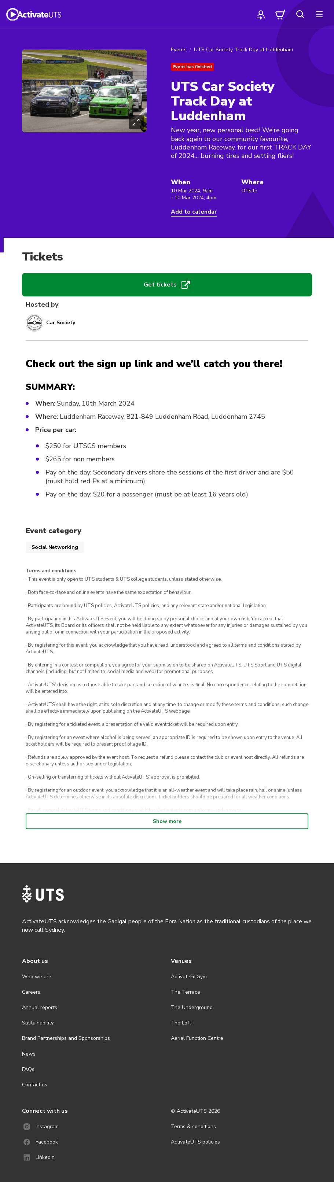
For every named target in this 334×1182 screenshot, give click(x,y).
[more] (319, 14)
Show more (167, 821)
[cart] (280, 14)
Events (179, 49)
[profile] (261, 14)
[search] (299, 14)
